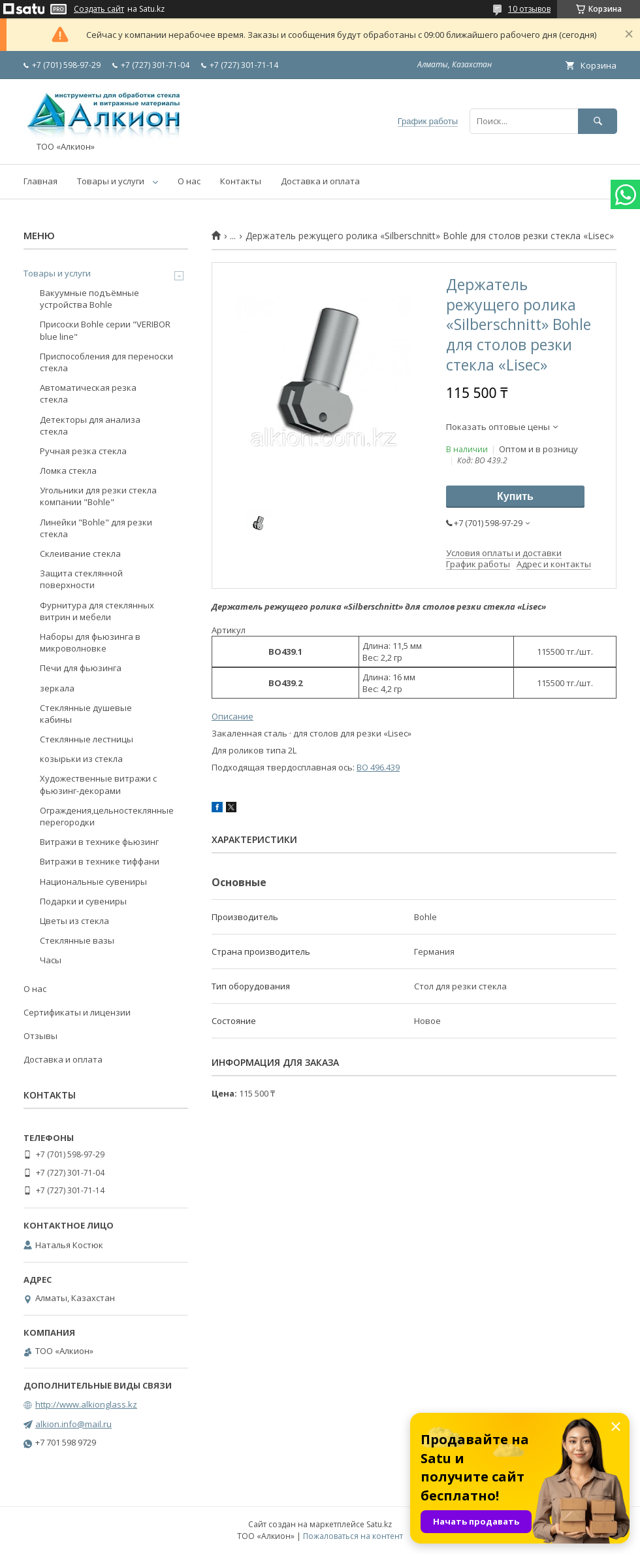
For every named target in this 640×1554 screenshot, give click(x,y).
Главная (40, 181)
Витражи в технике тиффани (99, 861)
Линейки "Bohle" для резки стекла (96, 528)
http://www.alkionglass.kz (86, 1404)
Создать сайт (99, 9)
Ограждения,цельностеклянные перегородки (107, 816)
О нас (189, 181)
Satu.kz (379, 1524)
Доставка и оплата (320, 181)
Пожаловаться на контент (353, 1536)
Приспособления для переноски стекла (106, 362)
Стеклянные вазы (77, 940)
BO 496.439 (378, 767)
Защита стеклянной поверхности (81, 579)
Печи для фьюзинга (80, 668)
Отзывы (40, 1036)
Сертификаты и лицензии (77, 1012)
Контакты (240, 181)
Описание (232, 716)
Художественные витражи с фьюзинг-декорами (98, 784)
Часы (50, 960)
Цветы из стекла (74, 921)
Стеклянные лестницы (86, 739)
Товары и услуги (110, 181)
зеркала (57, 688)
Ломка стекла (68, 470)
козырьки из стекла (81, 759)
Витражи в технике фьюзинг (99, 842)
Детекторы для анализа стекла (90, 425)
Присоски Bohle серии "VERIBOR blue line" (105, 330)
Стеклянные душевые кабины (86, 713)
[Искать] (597, 121)
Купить (515, 496)
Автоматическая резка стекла (88, 393)
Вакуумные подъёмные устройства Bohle (89, 298)
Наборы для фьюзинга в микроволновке (90, 642)
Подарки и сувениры (83, 901)
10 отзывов (529, 8)
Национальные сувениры (93, 881)
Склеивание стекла (80, 553)
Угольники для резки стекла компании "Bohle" (98, 496)
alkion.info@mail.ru (73, 1424)
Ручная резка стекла (83, 451)
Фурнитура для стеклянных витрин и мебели (97, 611)
